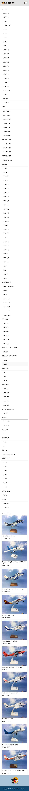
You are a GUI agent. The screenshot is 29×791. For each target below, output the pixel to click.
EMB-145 (6, 388)
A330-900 (6, 62)
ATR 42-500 (6, 119)
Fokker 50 (6, 425)
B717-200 (6, 172)
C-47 (4, 446)
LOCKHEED (5, 438)
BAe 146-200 (7, 148)
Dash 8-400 (6, 311)
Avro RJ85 (6, 103)
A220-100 (6, 13)
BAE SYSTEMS (6, 139)
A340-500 (6, 74)
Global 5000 (6, 315)
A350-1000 (6, 90)
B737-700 (6, 205)
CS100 (5, 290)
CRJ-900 (5, 343)
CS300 (5, 294)
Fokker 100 (6, 421)
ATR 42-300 (6, 115)
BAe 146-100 (7, 143)
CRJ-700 (5, 335)
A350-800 (6, 82)
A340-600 (6, 78)
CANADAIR (5, 319)
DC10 (5, 380)
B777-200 (6, 258)
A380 (4, 94)
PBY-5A (5, 352)
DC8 (4, 376)
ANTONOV (5, 98)
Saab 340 (6, 507)
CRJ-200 (5, 327)
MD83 (5, 479)
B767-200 (6, 245)
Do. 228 (5, 413)
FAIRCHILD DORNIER (8, 409)
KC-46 (5, 278)
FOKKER (5, 417)
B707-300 (6, 168)
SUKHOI (4, 450)
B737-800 (6, 209)
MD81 (5, 470)
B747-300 (6, 229)
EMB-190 (6, 401)
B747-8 (5, 237)
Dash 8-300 (6, 307)
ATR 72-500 (6, 131)
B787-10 (5, 274)
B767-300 (6, 250)
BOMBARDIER (6, 282)
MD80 (5, 466)
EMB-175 (6, 397)
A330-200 (6, 50)
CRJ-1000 (6, 339)
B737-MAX (6, 217)
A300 (4, 21)
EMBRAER (5, 384)
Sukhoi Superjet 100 (9, 454)
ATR (3, 107)
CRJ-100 (5, 323)
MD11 (5, 462)
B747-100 (6, 221)
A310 (4, 29)
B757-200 (6, 241)
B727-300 (6, 184)
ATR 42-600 (6, 123)
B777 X (5, 254)
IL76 (4, 434)
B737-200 (6, 188)
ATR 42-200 (6, 111)
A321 (4, 45)
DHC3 (5, 360)
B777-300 (6, 262)
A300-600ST (6, 25)
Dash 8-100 (6, 298)
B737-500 (6, 201)
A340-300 (6, 70)
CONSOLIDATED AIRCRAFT (10, 347)
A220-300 (6, 17)
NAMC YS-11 (6, 491)
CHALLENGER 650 (8, 286)
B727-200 (6, 180)
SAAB (4, 499)
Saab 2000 (6, 503)
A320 (4, 41)
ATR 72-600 (6, 135)
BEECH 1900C (7, 160)
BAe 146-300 (7, 152)
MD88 (5, 483)
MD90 (5, 487)
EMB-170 (6, 393)
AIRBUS (4, 9)
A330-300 (6, 54)
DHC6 (5, 364)
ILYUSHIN (5, 429)
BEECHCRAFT (6, 156)
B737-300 (6, 192)
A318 (4, 33)
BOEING (4, 164)
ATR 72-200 (6, 127)
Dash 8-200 (6, 303)
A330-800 (6, 58)
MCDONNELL (6, 458)
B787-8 (5, 266)
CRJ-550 (5, 331)
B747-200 (6, 225)
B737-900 (6, 213)
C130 (4, 442)
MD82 (5, 474)
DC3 (4, 372)
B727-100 (6, 176)
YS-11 (5, 495)
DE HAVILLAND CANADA (9, 356)
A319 (4, 37)
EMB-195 (6, 405)
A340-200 (6, 66)
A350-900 (6, 86)
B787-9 (5, 270)
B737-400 (6, 197)
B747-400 (6, 233)
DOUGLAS (5, 368)
